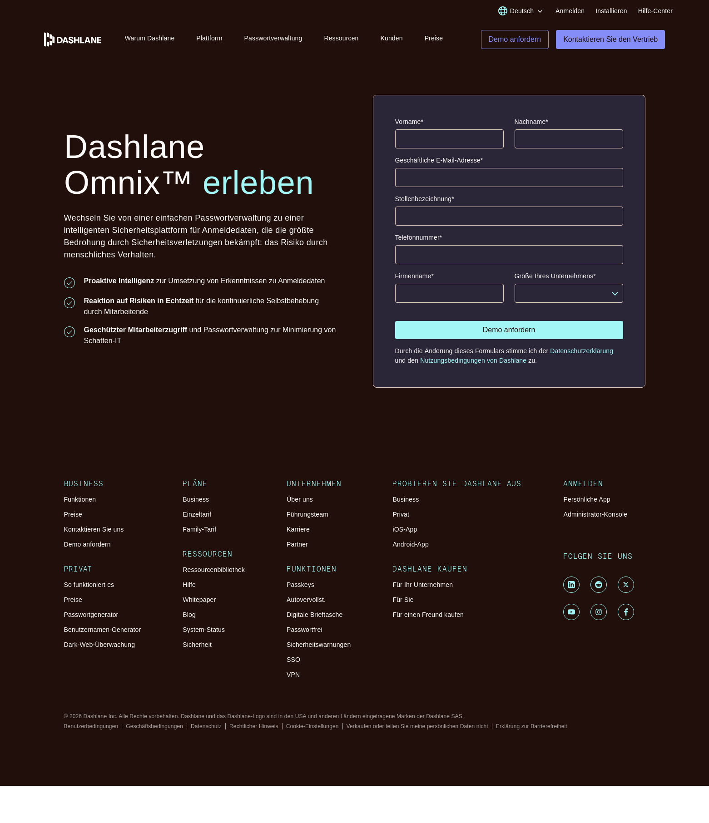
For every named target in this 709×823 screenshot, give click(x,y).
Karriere (298, 536)
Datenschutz (206, 733)
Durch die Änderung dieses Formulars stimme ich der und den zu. (504, 362)
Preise (435, 40)
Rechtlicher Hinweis (253, 733)
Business (196, 506)
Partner (297, 551)
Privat (400, 521)
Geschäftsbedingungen (154, 733)
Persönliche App (586, 506)
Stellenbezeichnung (424, 206)
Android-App (410, 551)
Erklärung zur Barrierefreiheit (531, 733)
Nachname (531, 128)
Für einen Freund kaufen (428, 621)
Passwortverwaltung (275, 40)
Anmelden (570, 11)
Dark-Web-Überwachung (99, 651)
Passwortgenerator (91, 621)
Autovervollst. (306, 606)
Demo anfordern (87, 551)
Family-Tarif (199, 536)
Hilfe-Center (655, 11)
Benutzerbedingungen (91, 733)
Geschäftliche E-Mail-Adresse (439, 167)
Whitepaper (199, 606)
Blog (189, 621)
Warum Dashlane (152, 40)
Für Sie (402, 606)
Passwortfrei (304, 636)
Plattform (211, 40)
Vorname (409, 128)
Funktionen (80, 506)
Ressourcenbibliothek (214, 576)
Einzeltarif (197, 521)
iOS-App (404, 536)
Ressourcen (343, 40)
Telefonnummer (418, 244)
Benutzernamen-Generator (102, 636)
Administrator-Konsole (595, 521)
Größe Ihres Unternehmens (555, 283)
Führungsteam (307, 521)
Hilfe (189, 591)
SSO (293, 666)
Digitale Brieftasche (314, 621)
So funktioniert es (89, 591)
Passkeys (300, 591)
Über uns (300, 506)
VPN (293, 681)
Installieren (611, 11)
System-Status (204, 636)
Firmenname (414, 283)
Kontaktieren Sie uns (94, 536)
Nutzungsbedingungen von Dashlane (474, 367)
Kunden (393, 40)
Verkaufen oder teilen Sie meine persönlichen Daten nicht (417, 733)
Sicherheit (197, 651)
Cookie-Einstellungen (312, 733)
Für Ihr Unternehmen (422, 591)
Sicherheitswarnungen (319, 651)
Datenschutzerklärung (581, 357)
